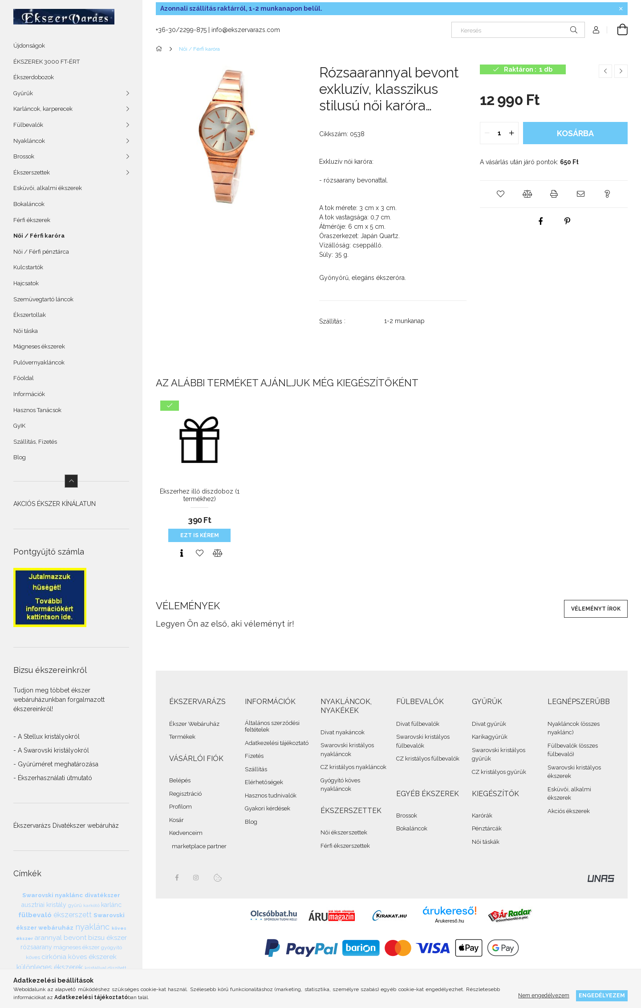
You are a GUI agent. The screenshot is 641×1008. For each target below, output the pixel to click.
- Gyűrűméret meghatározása (55, 764)
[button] (500, 194)
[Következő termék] (621, 71)
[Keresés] (518, 30)
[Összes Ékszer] (160, 49)
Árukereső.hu (449, 920)
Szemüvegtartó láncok (43, 299)
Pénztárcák (487, 828)
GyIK (19, 425)
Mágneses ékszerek (39, 346)
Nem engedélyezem (543, 995)
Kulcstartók (28, 267)
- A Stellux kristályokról (46, 736)
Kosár (176, 820)
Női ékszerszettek (343, 832)
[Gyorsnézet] (182, 553)
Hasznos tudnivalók (270, 795)
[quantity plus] (511, 133)
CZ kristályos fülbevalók (427, 758)
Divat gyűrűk (489, 724)
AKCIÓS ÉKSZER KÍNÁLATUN (54, 503)
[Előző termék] (605, 71)
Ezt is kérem (199, 535)
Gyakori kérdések (267, 808)
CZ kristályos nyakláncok (353, 767)
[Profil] (596, 30)
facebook (176, 877)
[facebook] (540, 221)
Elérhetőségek (264, 782)
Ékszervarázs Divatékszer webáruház (66, 825)
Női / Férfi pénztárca (41, 251)
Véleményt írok (596, 609)
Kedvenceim (186, 833)
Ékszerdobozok (33, 77)
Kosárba (575, 133)
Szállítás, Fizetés (35, 441)
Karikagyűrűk (489, 736)
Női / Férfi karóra (39, 235)
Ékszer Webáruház (194, 724)
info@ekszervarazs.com (245, 29)
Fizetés (254, 756)
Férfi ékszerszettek (345, 845)
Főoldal (23, 378)
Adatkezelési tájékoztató (276, 743)
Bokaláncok (29, 204)
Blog (19, 457)
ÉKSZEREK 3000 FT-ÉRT (46, 61)
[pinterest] (567, 221)
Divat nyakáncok (342, 732)
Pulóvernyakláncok (39, 362)
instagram (196, 877)
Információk (29, 394)
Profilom (180, 806)
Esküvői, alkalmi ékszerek (47, 188)
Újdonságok (29, 45)
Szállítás (256, 769)
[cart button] (617, 30)
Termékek (182, 736)
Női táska (25, 331)
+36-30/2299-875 (181, 29)
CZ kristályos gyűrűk (499, 772)
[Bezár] (621, 9)
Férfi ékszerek (31, 220)
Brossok (406, 815)
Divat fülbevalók (417, 724)
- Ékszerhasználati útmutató (52, 777)
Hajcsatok (26, 283)
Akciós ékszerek (569, 811)
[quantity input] (499, 133)
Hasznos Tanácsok (37, 410)
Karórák (482, 815)
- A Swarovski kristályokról (51, 750)
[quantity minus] (487, 133)
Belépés (180, 780)
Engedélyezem (602, 995)
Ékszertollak (29, 315)
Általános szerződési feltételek (272, 726)
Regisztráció (185, 793)
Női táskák (485, 841)
